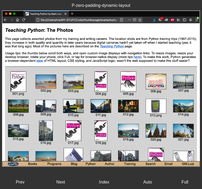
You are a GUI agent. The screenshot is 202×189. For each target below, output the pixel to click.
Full (184, 182)
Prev (20, 182)
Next (60, 182)
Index (104, 182)
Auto (147, 182)
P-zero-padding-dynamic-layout (101, 5)
